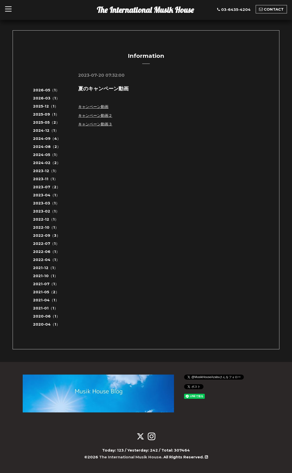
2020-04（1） (46, 324)
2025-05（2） (46, 122)
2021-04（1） (46, 300)
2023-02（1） (46, 211)
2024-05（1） (46, 154)
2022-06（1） (46, 251)
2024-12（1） (46, 130)
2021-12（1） (45, 267)
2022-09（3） (46, 235)
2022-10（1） (46, 227)
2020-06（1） (46, 316)
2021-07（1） (46, 283)
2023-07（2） (46, 187)
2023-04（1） (46, 195)
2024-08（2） (47, 146)
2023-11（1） (45, 178)
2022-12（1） (46, 219)
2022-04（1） (46, 259)
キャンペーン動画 (93, 106)
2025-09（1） (46, 114)
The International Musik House (145, 10)
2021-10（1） (45, 275)
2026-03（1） (46, 98)
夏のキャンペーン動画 (103, 89)
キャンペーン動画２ (95, 115)
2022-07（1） (46, 243)
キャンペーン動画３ (95, 124)
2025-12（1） (45, 106)
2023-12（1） (46, 170)
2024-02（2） (47, 162)
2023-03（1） (46, 203)
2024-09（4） (47, 138)
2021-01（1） (45, 308)
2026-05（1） (46, 90)
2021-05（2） (46, 292)
